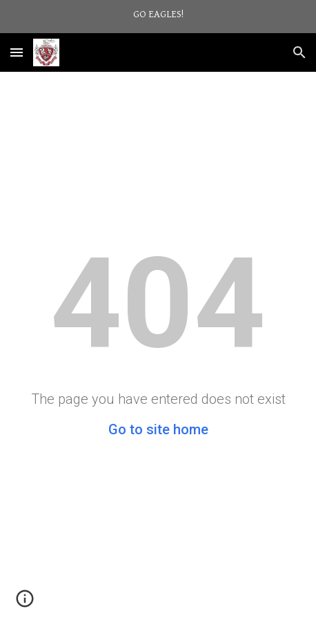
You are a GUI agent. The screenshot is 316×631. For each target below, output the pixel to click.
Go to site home (158, 429)
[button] (16, 52)
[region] (158, 16)
